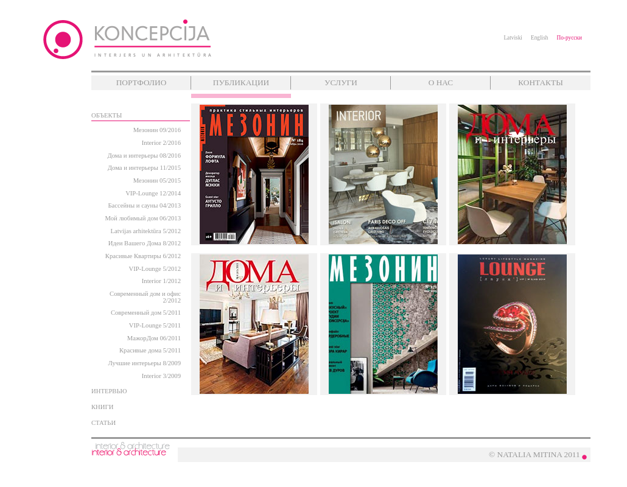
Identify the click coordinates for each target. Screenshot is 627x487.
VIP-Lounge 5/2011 (155, 325)
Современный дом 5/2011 (146, 312)
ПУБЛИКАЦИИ (241, 82)
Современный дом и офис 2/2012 (145, 297)
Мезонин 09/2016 (157, 130)
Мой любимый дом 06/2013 (143, 218)
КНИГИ (102, 407)
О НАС (441, 82)
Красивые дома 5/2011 (150, 350)
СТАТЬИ (103, 422)
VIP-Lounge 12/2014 (153, 193)
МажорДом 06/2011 (154, 338)
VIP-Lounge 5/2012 (154, 268)
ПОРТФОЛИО (141, 82)
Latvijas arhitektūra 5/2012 (146, 231)
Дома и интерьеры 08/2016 (144, 155)
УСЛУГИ (340, 82)
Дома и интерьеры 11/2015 (144, 167)
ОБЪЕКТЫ (106, 115)
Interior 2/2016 (161, 142)
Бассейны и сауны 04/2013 (144, 205)
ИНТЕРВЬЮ (109, 391)
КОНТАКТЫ (540, 82)
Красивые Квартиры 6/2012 (143, 256)
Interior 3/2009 (161, 376)
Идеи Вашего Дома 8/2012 (144, 243)
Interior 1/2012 (161, 281)
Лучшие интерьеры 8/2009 (144, 363)
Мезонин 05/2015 (157, 180)
